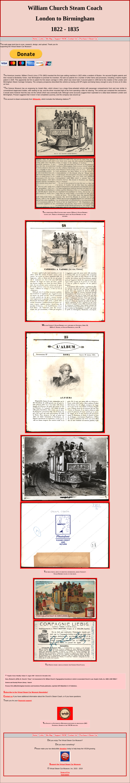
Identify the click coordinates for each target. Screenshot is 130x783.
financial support (25, 701)
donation (63, 749)
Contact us (8, 696)
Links (41, 39)
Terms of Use (65, 772)
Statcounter (65, 774)
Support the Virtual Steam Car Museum (65, 764)
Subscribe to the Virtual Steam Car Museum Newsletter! (25, 692)
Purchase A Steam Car (88, 39)
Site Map (49, 39)
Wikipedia (36, 99)
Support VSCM (60, 39)
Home (35, 39)
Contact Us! (73, 39)
